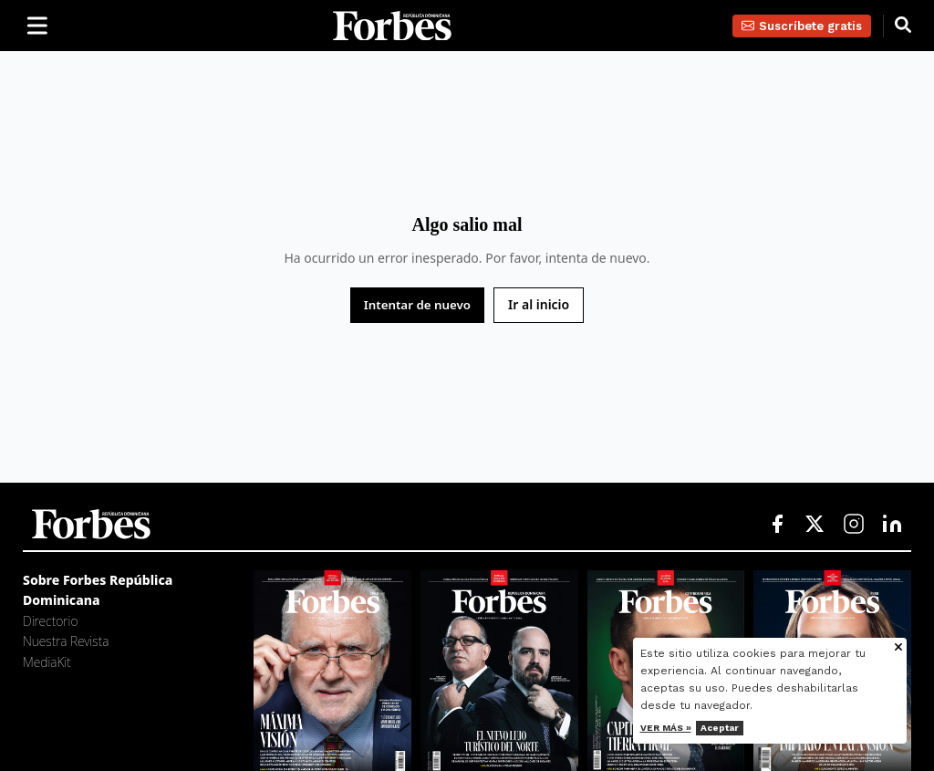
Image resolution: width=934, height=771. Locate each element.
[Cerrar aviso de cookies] (898, 648)
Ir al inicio (538, 304)
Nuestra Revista (66, 641)
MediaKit (47, 662)
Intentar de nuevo (417, 305)
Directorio (50, 621)
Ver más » (665, 728)
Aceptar (719, 728)
